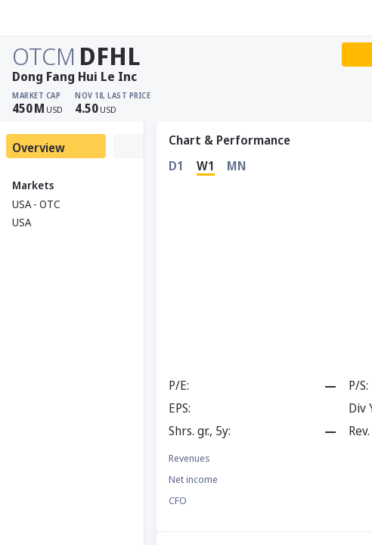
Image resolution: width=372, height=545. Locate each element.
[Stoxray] (48, 18)
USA (21, 222)
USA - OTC (36, 204)
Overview (38, 147)
